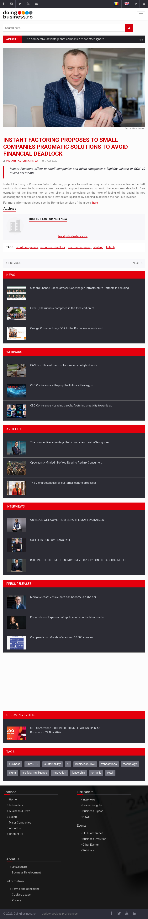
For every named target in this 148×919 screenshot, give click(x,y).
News (86, 817)
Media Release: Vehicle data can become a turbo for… (64, 597)
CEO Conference (92, 833)
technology (130, 764)
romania (96, 772)
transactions (109, 764)
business (14, 764)
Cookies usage (21, 894)
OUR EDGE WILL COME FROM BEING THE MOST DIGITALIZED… (68, 519)
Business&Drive (85, 764)
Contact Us (16, 834)
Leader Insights (92, 805)
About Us (15, 828)
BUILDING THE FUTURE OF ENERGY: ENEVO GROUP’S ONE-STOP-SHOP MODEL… (79, 560)
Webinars (88, 850)
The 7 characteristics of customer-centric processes (63, 482)
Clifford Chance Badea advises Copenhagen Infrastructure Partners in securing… (80, 287)
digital (12, 772)
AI (68, 764)
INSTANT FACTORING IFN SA (22, 160)
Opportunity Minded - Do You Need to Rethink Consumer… (66, 462)
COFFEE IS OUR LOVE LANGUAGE (50, 540)
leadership (78, 772)
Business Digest (92, 811)
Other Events (90, 844)
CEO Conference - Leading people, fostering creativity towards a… (71, 405)
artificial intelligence (34, 772)
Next (138, 263)
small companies (27, 247)
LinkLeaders (19, 866)
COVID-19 (32, 764)
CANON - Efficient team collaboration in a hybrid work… (64, 365)
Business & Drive (19, 811)
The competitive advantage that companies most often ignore (64, 39)
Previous (13, 263)
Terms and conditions (26, 889)
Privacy (16, 900)
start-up (98, 247)
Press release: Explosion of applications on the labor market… (68, 617)
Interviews (88, 799)
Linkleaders (16, 805)
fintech (110, 247)
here (95, 202)
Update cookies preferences (60, 913)
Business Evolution (94, 839)
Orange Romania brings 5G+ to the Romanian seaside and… (67, 328)
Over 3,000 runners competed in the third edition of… (63, 308)
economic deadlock (52, 247)
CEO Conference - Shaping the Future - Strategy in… (62, 385)
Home (13, 799)
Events (13, 817)
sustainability (52, 764)
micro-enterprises (79, 247)
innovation (59, 772)
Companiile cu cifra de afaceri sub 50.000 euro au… (62, 637)
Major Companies (20, 822)
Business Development (26, 872)
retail (110, 772)
